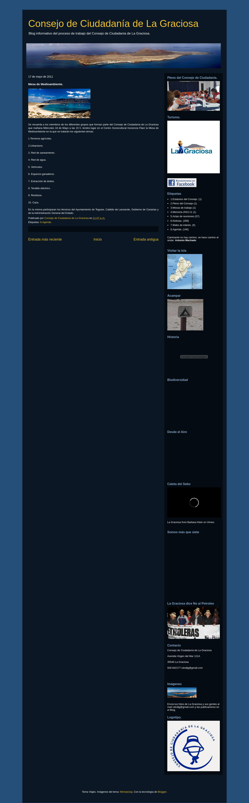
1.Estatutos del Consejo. (184, 199)
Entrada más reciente (45, 239)
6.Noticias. (176, 220)
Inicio (98, 239)
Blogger (162, 791)
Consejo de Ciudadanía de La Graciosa (113, 23)
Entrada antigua (146, 239)
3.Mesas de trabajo (181, 207)
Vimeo (210, 522)
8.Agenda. (46, 222)
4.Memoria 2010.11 (181, 212)
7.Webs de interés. (180, 225)
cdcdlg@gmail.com (192, 667)
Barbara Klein (195, 522)
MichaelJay (126, 791)
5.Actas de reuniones (182, 216)
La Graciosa (174, 522)
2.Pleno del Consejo (181, 203)
